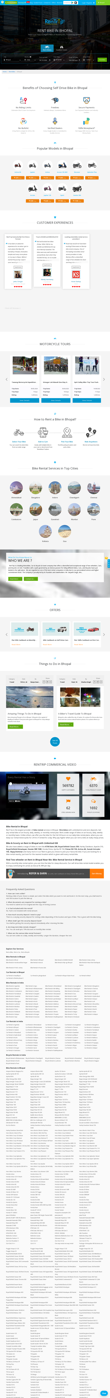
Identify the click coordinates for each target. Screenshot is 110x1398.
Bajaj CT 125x (59, 1097)
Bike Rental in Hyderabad (92, 1004)
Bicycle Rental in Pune (12, 1071)
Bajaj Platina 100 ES (85, 1104)
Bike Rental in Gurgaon (91, 1001)
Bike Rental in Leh (89, 1009)
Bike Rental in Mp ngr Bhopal (63, 970)
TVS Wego (34, 1382)
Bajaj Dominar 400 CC (61, 1102)
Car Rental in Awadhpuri (13, 983)
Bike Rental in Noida (90, 1014)
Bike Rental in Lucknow (13, 1011)
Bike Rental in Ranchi (90, 1016)
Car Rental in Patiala (32, 1050)
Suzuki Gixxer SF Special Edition (40, 1346)
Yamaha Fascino (60, 1387)
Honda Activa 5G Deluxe (38, 1189)
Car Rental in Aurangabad (72, 1032)
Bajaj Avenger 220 (60, 1086)
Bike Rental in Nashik (71, 1014)
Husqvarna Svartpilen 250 (62, 1220)
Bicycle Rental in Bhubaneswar (15, 1066)
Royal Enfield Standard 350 (63, 1328)
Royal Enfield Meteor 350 (13, 1320)
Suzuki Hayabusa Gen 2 (13, 1348)
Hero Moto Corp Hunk (61, 1148)
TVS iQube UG (10, 1361)
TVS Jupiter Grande (12, 1366)
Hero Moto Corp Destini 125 (39, 1143)
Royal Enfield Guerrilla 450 (14, 1294)
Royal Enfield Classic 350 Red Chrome (17, 1279)
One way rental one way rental (64, 1251)
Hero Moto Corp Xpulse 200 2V (64, 1171)
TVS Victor (82, 1379)
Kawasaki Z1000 (11, 1233)
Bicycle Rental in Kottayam (33, 1068)
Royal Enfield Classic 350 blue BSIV (89, 1264)
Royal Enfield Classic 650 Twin (88, 1284)
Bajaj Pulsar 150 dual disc (62, 1109)
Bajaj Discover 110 (11, 1099)
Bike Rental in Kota (70, 1009)
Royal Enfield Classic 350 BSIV (39, 1266)
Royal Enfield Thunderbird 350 (40, 1330)
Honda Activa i (35, 1194)
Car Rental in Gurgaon (52, 1040)
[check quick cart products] (94, 2)
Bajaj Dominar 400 (11, 1102)
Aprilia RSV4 (9, 1084)
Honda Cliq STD (59, 1205)
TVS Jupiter (34, 1361)
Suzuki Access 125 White (86, 1336)
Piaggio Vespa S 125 (61, 1256)
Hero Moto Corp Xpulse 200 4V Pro (17, 1174)
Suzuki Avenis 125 (11, 1341)
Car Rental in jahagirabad (38, 983)
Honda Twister (59, 1217)
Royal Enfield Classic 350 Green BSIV (90, 1269)
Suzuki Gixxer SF (35, 1343)
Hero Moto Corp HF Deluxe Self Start (42, 1148)
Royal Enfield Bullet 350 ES (14, 1261)
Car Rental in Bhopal (12, 1035)
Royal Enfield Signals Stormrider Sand (42, 1328)
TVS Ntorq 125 (83, 1366)
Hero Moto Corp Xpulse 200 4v (88, 1171)
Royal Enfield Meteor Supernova (15, 1325)
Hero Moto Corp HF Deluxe (14, 1148)
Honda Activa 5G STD (85, 1189)
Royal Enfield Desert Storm (14, 1292)
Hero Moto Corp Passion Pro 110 (89, 1156)
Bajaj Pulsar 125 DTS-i (61, 1107)
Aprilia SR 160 (35, 1084)
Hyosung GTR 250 (84, 1220)
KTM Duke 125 (35, 1235)
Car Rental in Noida (12, 1050)
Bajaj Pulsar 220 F (11, 1115)
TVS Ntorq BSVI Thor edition (87, 1369)
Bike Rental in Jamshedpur (53, 1006)
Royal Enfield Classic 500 (13, 1284)
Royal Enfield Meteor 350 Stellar (40, 1320)
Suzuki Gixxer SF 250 (85, 1343)
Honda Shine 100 (11, 1217)
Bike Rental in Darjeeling (52, 998)
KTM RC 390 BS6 (60, 1240)
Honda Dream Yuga (37, 1210)
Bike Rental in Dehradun (72, 998)
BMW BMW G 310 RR (37, 1125)
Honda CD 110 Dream (13, 1205)
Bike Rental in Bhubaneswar (34, 996)
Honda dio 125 (10, 1207)
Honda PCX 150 (59, 1215)
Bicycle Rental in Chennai (52, 1066)
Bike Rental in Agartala (13, 993)
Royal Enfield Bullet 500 (38, 1261)
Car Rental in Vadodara (13, 1058)
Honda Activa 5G (84, 1187)
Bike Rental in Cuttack (32, 998)
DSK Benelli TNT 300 (12, 1130)
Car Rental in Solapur (90, 1053)
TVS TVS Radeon (84, 1377)
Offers (54, 3)
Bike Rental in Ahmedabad (53, 993)
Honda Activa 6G (11, 1192)
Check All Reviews (12, 316)
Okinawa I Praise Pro (85, 1246)
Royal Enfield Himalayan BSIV (39, 1310)
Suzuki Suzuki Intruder (85, 1348)
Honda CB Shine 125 (12, 1199)
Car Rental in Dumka (71, 1037)
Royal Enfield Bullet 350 (86, 1258)
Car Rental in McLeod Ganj (14, 1047)
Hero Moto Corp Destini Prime (64, 1143)
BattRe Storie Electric (37, 1122)
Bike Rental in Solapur (12, 1022)
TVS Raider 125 (59, 1372)
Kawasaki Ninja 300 (60, 1228)
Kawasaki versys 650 (85, 1230)
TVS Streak (82, 1374)
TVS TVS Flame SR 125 (12, 1377)
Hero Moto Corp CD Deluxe (14, 1143)
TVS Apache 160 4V (36, 1356)
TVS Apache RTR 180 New (62, 1359)
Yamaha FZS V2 (35, 1395)
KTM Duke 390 (10, 1238)
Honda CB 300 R (84, 1194)
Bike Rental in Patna (12, 1016)
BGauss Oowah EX (11, 1125)
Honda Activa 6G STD (12, 1194)
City (5, 57)
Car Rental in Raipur (32, 1053)
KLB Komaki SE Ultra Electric (39, 1233)
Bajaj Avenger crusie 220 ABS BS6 (41, 1089)
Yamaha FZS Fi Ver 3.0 (61, 1392)
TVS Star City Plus (60, 1374)
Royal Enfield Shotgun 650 (14, 1328)
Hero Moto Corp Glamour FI (39, 1145)
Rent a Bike (9, 959)
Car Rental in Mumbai (51, 1047)
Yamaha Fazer (35, 1390)
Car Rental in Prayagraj (91, 1050)
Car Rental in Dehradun (33, 1037)
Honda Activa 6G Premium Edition (89, 1192)
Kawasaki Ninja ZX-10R (62, 1230)
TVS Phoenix (34, 1372)
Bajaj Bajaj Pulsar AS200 (86, 1094)
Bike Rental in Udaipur (91, 1022)
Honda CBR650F (84, 1202)
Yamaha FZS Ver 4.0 (85, 1395)
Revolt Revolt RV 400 (37, 1258)
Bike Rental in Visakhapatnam (54, 1024)
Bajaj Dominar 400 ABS (37, 1102)
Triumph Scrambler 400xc (38, 1354)
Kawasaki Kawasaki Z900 (13, 1228)
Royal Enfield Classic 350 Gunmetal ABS (42, 1274)
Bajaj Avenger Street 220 (38, 1091)
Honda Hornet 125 (60, 1212)
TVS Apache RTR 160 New (13, 1359)
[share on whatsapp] (50, 689)
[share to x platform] (47, 689)
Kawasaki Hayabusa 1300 (62, 1225)
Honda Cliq (34, 1205)
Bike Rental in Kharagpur (13, 1009)
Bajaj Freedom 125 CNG (13, 1104)
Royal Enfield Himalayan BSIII (14, 1310)
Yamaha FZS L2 (83, 1392)
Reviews (59, 3)
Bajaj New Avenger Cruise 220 (40, 1104)
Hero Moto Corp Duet (86, 1143)
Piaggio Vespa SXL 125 (86, 1256)
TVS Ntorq (58, 1366)
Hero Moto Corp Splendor (14, 1163)
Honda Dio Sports (11, 1210)
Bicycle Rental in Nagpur (91, 1068)
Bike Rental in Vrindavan (72, 1024)
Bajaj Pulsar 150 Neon (86, 1109)
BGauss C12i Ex (84, 1122)
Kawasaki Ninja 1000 (37, 1228)
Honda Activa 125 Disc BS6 (87, 1181)
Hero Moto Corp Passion (13, 1156)
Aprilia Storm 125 (60, 1084)
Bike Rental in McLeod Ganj (73, 1011)
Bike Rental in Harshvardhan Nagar (16, 970)
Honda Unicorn (84, 1217)
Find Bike (102, 60)
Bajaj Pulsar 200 (35, 1112)
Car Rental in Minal (84, 983)
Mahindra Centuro (11, 1243)
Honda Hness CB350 (85, 1210)
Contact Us (47, 3)
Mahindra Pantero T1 (12, 1246)
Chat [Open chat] (104, 1393)
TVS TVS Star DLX (35, 1379)
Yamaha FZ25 (35, 1392)
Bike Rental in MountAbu (91, 1011)
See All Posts (55, 749)
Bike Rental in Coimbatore (14, 998)
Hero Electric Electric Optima (39, 1138)
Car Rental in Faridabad (91, 1037)
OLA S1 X (33, 1251)
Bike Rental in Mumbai (12, 1014)
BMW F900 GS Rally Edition (14, 1127)
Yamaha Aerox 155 (60, 1384)
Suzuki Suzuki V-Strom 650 (14, 1351)
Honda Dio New (84, 1207)
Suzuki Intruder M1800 (37, 1348)
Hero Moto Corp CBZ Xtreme (88, 1140)
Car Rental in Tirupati (51, 1055)
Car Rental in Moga (31, 1047)
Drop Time (86, 57)
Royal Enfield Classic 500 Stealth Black (42, 1284)
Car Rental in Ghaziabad (13, 1040)
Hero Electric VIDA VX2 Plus (39, 1140)
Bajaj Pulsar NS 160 (60, 1117)
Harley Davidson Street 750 (87, 1133)
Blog (31, 3)
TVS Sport (9, 1374)
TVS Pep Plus (10, 1372)
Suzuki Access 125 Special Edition (65, 1336)
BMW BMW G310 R (84, 1125)
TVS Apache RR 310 (60, 1356)
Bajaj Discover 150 (60, 1099)
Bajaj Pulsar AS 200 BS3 (38, 1115)
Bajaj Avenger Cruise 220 (13, 1089)
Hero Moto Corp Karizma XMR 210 (65, 1151)
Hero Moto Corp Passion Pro (64, 1156)
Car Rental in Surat (31, 1055)
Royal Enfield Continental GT (63, 1287)
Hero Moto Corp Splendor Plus (15, 1166)
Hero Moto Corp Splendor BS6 (64, 1163)
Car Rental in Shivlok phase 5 (14, 985)
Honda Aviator (59, 1194)
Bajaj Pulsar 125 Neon (86, 1107)
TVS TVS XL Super (60, 1379)
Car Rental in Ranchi (51, 1053)
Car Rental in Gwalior (90, 1040)
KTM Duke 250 (83, 1235)
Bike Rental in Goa (70, 1001)
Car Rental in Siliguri (71, 1053)
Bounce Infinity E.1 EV (61, 1127)
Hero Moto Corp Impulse (13, 1151)
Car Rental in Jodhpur (71, 1042)
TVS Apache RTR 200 (85, 1359)
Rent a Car (17, 959)
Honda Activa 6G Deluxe (38, 1192)
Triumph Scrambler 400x (13, 1354)
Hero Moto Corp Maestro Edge (40, 1153)
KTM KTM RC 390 (35, 1240)
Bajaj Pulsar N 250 (84, 1115)
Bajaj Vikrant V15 (84, 1120)
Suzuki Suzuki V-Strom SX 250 (39, 1351)
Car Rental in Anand (51, 1032)
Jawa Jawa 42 (59, 1223)
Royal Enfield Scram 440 (86, 1325)
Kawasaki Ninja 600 (85, 1228)
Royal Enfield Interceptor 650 (63, 1318)
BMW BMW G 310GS (61, 1125)
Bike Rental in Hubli (70, 1004)
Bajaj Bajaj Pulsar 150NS (38, 1094)
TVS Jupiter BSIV (59, 1364)
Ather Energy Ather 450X (13, 1086)
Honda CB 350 (35, 1197)
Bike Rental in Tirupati (51, 1022)
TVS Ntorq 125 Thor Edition (63, 1369)
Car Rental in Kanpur (90, 1042)
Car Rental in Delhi (50, 1037)
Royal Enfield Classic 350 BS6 (15, 1266)
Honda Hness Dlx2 (11, 1212)
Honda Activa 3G (60, 1184)
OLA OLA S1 (34, 1248)
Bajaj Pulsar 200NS (60, 1112)
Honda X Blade (35, 1220)
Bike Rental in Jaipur (32, 1006)
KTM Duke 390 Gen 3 (61, 1238)
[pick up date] (45, 60)
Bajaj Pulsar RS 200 (36, 1120)
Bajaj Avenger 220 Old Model (88, 1086)
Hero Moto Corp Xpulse (38, 1171)
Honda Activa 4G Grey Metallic (64, 1187)
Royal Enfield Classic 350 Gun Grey (16, 1274)
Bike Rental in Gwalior (32, 1004)
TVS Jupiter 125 (83, 1361)
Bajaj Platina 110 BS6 (12, 1107)
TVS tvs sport (10, 1379)
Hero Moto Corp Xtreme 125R (40, 1179)
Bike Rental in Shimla (51, 1019)
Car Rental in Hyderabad (13, 1042)
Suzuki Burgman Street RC (87, 1341)
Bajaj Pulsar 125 (35, 1107)
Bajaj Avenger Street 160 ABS (88, 1089)
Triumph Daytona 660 (85, 1351)
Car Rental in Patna (51, 1050)
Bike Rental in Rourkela (32, 1019)
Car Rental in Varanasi (32, 1058)
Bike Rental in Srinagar (32, 1022)
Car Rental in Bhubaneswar (34, 1035)
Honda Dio (82, 1205)
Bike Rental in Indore (12, 1006)
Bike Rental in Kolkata (51, 1009)
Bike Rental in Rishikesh (13, 1019)
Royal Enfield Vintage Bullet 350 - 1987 (42, 1333)
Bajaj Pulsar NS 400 (12, 1120)
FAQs (108, 563)
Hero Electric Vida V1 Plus (87, 1138)
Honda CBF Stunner (12, 1202)
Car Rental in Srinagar (12, 1055)
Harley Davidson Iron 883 (62, 1133)
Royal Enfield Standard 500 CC (88, 1328)
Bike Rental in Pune (31, 1016)
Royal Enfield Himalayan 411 (87, 1294)
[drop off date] (75, 60)
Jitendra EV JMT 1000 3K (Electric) (16, 1225)
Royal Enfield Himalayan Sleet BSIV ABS (66, 1312)
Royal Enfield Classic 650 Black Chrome (67, 1284)
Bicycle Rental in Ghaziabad (73, 1066)
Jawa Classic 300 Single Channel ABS (41, 1223)
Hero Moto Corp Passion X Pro (15, 1158)
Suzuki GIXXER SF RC (12, 1346)
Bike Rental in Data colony (87, 967)
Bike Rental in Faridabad (13, 1001)
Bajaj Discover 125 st (37, 1099)
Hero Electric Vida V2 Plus (13, 1140)
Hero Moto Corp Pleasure (38, 1158)
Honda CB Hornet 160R (62, 1197)
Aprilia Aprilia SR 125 (85, 1079)
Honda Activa (10, 1181)
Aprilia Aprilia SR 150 (12, 1081)
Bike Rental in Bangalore (91, 993)
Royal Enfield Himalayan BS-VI (39, 1305)
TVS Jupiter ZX (35, 1366)
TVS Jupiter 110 (59, 1361)
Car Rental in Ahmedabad (33, 1032)
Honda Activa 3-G (36, 1184)
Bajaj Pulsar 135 (11, 1109)
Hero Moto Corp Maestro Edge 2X (65, 1153)
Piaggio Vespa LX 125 (12, 1256)
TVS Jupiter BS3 (10, 1364)
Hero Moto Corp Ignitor (86, 1148)
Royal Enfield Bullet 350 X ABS (64, 1258)
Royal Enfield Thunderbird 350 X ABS (66, 1330)
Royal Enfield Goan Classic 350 (88, 1292)
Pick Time (57, 57)
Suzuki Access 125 (84, 1333)
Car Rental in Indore (32, 1042)
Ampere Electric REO (37, 1079)
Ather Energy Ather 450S (86, 1084)
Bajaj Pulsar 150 (35, 1109)
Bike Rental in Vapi (11, 1024)
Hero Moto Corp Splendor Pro (64, 1166)
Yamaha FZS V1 (10, 1395)
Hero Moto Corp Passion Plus (39, 1156)
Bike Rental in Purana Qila (38, 975)
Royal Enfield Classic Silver (38, 1287)
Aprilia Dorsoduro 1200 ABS (63, 1081)
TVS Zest (57, 1382)
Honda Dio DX (59, 1207)
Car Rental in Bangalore (91, 1032)
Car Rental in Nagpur (71, 1047)
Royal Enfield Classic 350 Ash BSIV (41, 1264)
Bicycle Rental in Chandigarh (34, 1066)
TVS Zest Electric (11, 1384)
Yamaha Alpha (83, 1384)
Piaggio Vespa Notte (37, 1256)
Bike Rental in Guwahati (13, 1004)
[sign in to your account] (87, 2)
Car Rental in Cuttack (12, 1037)
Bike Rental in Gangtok (32, 1001)
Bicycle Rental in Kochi (12, 1068)
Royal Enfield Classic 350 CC (63, 1266)
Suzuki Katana (59, 1348)
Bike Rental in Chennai (91, 996)
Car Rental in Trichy (70, 1055)
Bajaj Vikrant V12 (60, 1120)
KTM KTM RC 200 (11, 1240)
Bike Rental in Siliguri (71, 1019)
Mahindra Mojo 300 (85, 1243)
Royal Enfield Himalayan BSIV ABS (65, 1310)
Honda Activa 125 (36, 1181)
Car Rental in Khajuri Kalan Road (64, 983)
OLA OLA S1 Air (59, 1248)
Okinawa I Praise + (60, 1246)
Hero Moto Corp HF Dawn (87, 1145)
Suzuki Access (59, 1333)
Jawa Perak (82, 1223)
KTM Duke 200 (59, 1235)
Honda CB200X (84, 1199)
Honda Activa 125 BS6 (61, 1181)
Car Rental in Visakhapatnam (54, 1058)
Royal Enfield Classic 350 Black (64, 1264)
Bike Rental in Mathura (52, 1011)
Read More (16, 586)
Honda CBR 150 (35, 1202)
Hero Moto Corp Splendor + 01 (40, 1163)
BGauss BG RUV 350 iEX (62, 1122)
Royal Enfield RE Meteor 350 (39, 1325)
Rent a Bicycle (25, 959)
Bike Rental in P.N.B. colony (14, 975)
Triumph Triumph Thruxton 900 (15, 1356)
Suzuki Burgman (35, 1341)
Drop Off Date (73, 57)
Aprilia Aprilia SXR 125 (37, 1081)
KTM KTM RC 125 (84, 1238)
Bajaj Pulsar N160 (11, 1117)
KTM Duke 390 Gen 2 (37, 1238)
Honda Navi (34, 1215)
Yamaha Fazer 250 (60, 1390)
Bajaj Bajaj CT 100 (84, 1091)
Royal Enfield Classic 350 (62, 1261)
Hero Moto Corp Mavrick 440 (88, 1153)
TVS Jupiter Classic (84, 1364)
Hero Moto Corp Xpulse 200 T (64, 1174)
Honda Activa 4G (11, 1187)
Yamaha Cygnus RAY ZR (13, 1387)
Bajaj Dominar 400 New (86, 1102)
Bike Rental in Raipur (71, 1016)
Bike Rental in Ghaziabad (52, 1001)
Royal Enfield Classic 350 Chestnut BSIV (91, 1266)
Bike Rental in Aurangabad (73, 993)
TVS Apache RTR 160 (85, 1356)
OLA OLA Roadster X (12, 1248)
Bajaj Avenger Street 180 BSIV (15, 1091)
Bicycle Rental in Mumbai (72, 1068)
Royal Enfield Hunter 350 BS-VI (15, 1318)
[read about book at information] (30, 57)
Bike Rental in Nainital (51, 1014)
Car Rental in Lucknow (71, 1045)
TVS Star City (34, 1374)
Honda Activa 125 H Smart (14, 1184)
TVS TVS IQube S (35, 1377)
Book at (28, 57)
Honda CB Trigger (36, 1199)
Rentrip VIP (22, 2)
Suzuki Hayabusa (84, 1346)
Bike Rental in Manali (32, 1011)
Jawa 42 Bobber (11, 1223)
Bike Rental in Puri (50, 1016)
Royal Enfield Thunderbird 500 (15, 1333)
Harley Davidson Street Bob (14, 1138)
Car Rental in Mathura (90, 1045)
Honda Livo (9, 1215)
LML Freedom (83, 1240)
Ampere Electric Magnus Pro (14, 1079)
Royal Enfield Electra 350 (38, 1292)
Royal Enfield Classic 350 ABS (15, 1264)
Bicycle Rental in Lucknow (53, 1068)
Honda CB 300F (11, 1197)
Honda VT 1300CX (11, 1220)
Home (5, 72)
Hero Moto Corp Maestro (87, 1151)
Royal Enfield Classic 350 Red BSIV (89, 1274)
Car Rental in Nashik (90, 1047)
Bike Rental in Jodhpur (71, 1006)
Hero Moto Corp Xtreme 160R (64, 1179)
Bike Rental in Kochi (31, 1009)
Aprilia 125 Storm (60, 1079)
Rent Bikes (47, 48)
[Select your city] (103, 2)
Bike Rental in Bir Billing (52, 996)
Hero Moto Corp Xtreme (13, 1179)
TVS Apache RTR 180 (37, 1359)
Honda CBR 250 (59, 1202)
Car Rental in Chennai (71, 1035)
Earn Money (97, 881)
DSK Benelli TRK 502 (36, 1130)
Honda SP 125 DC (36, 1217)
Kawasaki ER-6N (35, 1225)
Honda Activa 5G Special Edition (64, 1189)
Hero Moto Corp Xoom (13, 1171)
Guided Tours (38, 3)
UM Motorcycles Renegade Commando (42, 1384)
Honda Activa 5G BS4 (12, 1189)
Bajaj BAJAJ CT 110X (12, 1094)
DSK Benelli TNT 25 (85, 1127)
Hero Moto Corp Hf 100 (62, 1145)
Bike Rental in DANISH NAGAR (64, 967)
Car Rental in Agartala (12, 1032)
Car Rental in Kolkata (32, 1045)
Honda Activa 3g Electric (86, 1184)
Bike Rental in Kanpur (90, 1006)
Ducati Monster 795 (61, 1130)
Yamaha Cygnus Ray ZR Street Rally (41, 1387)
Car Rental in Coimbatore (92, 1035)
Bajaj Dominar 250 (85, 1099)
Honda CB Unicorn (60, 1199)
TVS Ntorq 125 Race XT (37, 1369)
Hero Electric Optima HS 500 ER (64, 1138)
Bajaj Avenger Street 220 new (64, 1091)
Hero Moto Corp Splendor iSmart (89, 1163)
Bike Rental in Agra (31, 993)
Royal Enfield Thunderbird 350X (88, 1330)
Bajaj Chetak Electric (12, 1097)
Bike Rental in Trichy (71, 1022)
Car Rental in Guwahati (72, 1040)
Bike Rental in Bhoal (12, 967)
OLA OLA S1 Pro (84, 1248)
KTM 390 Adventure (61, 1233)
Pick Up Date (43, 57)
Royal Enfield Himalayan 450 (14, 1300)
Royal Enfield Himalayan (62, 1294)
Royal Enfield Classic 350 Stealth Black (90, 1279)
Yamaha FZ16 (10, 1392)
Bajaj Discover (83, 1097)
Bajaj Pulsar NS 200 (85, 1117)
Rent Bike (12, 72)
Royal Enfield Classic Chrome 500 (16, 1287)
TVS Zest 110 (83, 1382)
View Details (25, 408)
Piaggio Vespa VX (11, 1258)
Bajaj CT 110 (34, 1097)
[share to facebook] (44, 689)
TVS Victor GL (10, 1382)
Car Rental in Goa (31, 1040)
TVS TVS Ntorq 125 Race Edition (64, 1377)
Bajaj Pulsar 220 (84, 1112)
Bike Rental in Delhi (90, 998)
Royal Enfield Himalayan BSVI (88, 1310)
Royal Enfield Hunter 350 (86, 1312)
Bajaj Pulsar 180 (11, 1112)
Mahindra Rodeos (36, 1246)
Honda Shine (83, 1215)
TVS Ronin (82, 1372)
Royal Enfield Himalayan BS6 (63, 1305)
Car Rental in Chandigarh (52, 1035)
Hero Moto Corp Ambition (63, 1140)
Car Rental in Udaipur (90, 1055)
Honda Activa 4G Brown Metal (40, 1187)
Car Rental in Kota (50, 1045)
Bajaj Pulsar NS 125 (36, 1117)
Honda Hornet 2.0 (84, 1212)
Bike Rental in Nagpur (32, 1014)
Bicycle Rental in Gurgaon (92, 1066)
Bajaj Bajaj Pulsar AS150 (62, 1094)
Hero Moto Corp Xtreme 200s (88, 1179)
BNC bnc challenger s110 (38, 1127)
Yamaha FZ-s (83, 1390)
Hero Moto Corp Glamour (14, 1145)
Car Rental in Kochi (11, 1045)
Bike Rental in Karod (37, 970)
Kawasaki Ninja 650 (12, 1230)
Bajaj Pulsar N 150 (60, 1115)
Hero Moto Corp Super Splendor (89, 1166)
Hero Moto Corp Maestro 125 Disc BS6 (18, 1153)
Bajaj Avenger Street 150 (62, 1089)
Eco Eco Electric (10, 1133)
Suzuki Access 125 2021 (13, 1336)
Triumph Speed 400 (61, 1354)
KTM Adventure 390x (12, 1235)
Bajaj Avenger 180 (36, 1086)
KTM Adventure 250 (85, 1233)
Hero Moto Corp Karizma (38, 1151)
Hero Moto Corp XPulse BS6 (87, 1174)
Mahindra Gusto (35, 1243)
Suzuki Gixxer (10, 1343)
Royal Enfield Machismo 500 (87, 1318)
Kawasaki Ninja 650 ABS (38, 1230)
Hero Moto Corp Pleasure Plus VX (89, 1158)
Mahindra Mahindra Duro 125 (64, 1243)
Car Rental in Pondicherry (72, 1050)
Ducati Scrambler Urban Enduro (89, 1130)
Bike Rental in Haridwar (52, 1004)
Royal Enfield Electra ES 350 (63, 1292)
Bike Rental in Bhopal (37, 967)
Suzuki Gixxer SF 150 (61, 1343)
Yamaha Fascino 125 (85, 1387)
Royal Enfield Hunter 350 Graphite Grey (42, 1318)
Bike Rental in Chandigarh (72, 996)
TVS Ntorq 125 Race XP (13, 1369)
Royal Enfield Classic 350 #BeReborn (90, 1261)
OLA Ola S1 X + (10, 1251)
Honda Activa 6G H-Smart (62, 1192)
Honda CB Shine (84, 1197)
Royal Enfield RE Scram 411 (63, 1325)
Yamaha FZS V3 (59, 1395)
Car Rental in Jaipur (51, 1042)
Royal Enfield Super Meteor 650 (15, 1330)
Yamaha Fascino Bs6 (12, 1390)
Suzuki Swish (58, 1351)
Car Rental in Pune (11, 1053)
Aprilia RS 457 (83, 1081)
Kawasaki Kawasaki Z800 (86, 1225)
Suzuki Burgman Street (61, 1341)
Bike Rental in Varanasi (32, 1024)
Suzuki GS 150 (59, 1346)
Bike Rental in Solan (90, 1019)
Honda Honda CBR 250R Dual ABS (41, 1212)
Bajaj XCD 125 (10, 1122)
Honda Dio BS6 (35, 1207)
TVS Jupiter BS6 (35, 1364)
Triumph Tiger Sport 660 (86, 1354)
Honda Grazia (59, 1210)
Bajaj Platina (58, 1104)
